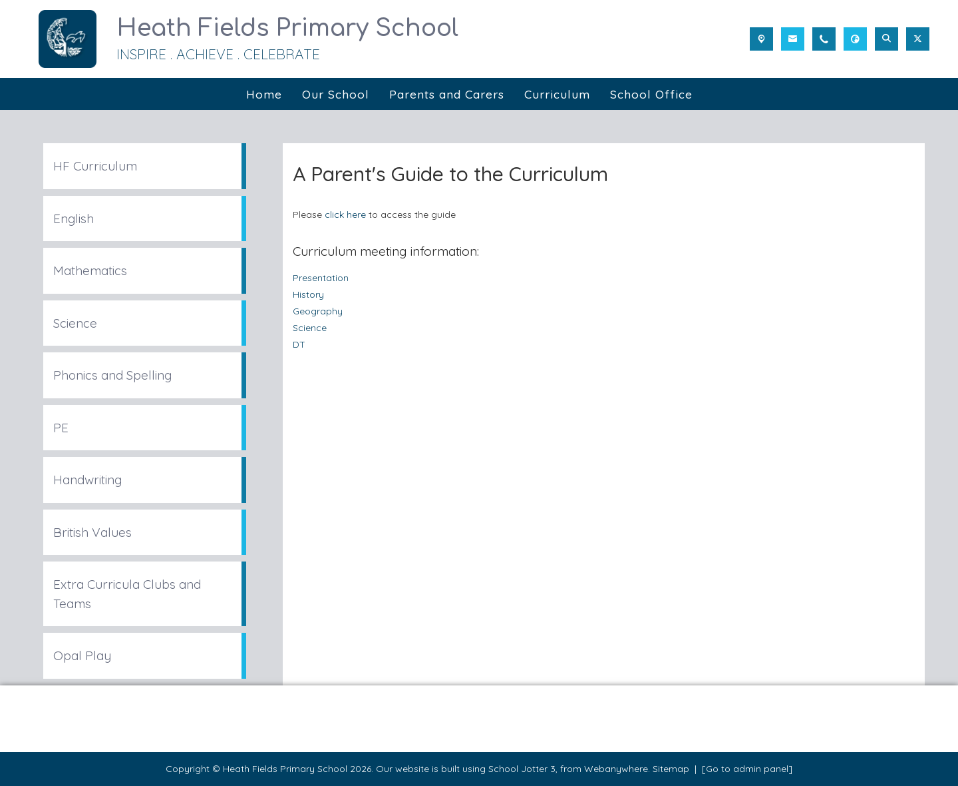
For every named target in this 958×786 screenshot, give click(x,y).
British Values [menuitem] (92, 532)
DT (299, 344)
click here (345, 214)
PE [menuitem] (61, 428)
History (308, 294)
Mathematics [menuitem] (90, 270)
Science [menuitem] (75, 323)
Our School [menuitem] (335, 94)
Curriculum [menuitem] (557, 94)
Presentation (321, 277)
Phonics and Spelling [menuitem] (112, 375)
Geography (318, 310)
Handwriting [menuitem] (87, 480)
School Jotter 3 (522, 769)
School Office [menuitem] (651, 94)
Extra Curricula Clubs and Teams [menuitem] (127, 593)
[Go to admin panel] (747, 769)
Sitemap (671, 769)
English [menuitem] (73, 218)
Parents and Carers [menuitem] (446, 94)
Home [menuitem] (264, 94)
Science (310, 327)
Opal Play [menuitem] (82, 655)
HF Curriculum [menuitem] (95, 166)
